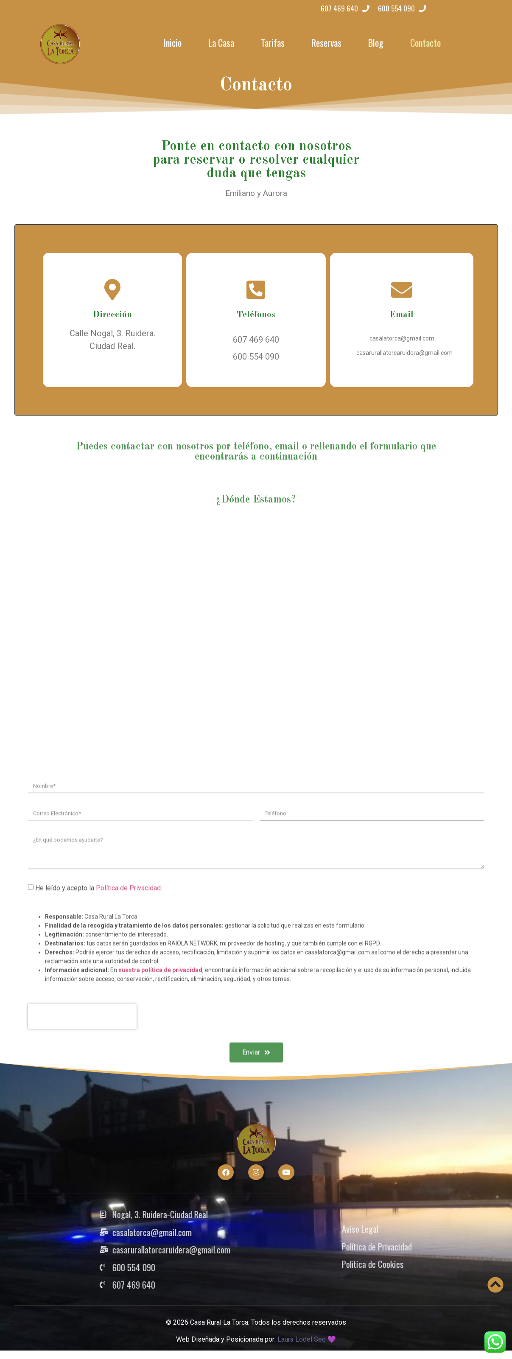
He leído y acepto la (98, 1023)
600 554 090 (256, 357)
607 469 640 (256, 340)
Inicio (172, 41)
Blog (375, 41)
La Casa (221, 41)
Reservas (326, 41)
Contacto (425, 41)
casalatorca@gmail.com (401, 338)
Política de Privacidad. (129, 1023)
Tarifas (273, 41)
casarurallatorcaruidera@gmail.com (404, 352)
